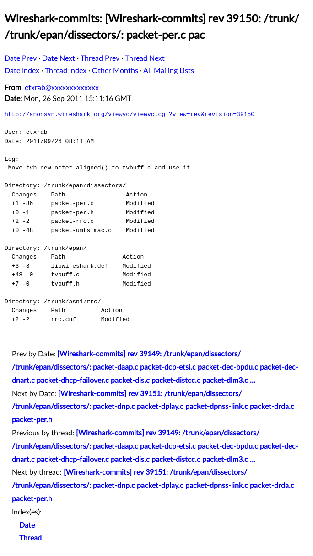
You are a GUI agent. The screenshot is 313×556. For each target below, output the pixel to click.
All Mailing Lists (168, 70)
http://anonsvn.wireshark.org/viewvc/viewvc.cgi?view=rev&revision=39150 (129, 114)
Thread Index (65, 70)
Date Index (22, 70)
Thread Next (145, 58)
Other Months (115, 70)
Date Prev (21, 58)
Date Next (58, 58)
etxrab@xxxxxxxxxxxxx (62, 87)
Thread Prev (100, 58)
